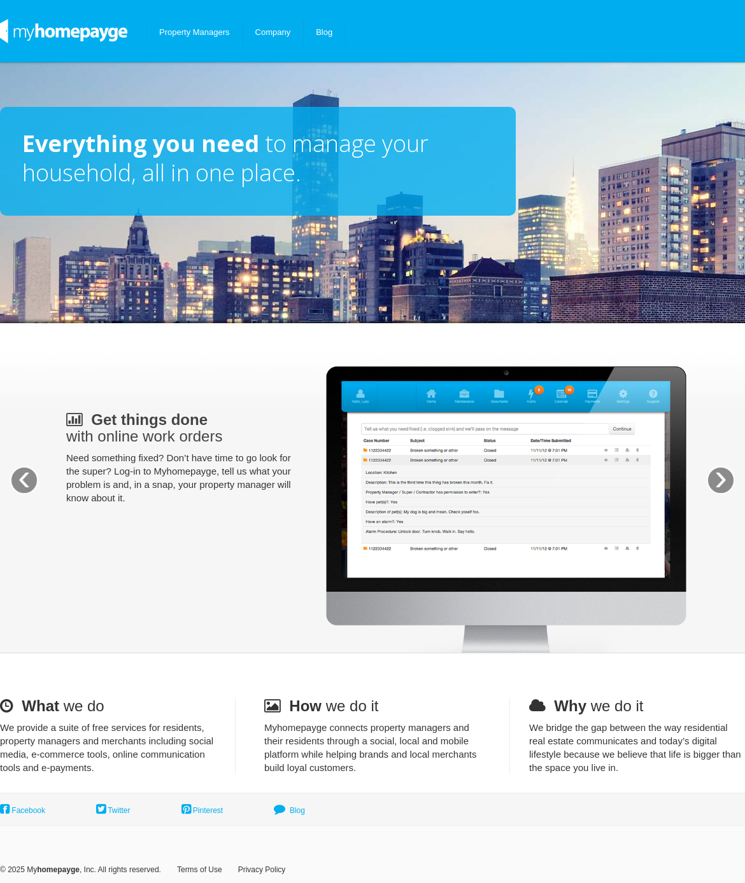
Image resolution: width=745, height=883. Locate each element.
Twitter (113, 810)
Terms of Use (199, 869)
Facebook (22, 810)
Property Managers (194, 32)
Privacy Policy (262, 869)
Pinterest (202, 810)
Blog (324, 32)
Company (273, 32)
